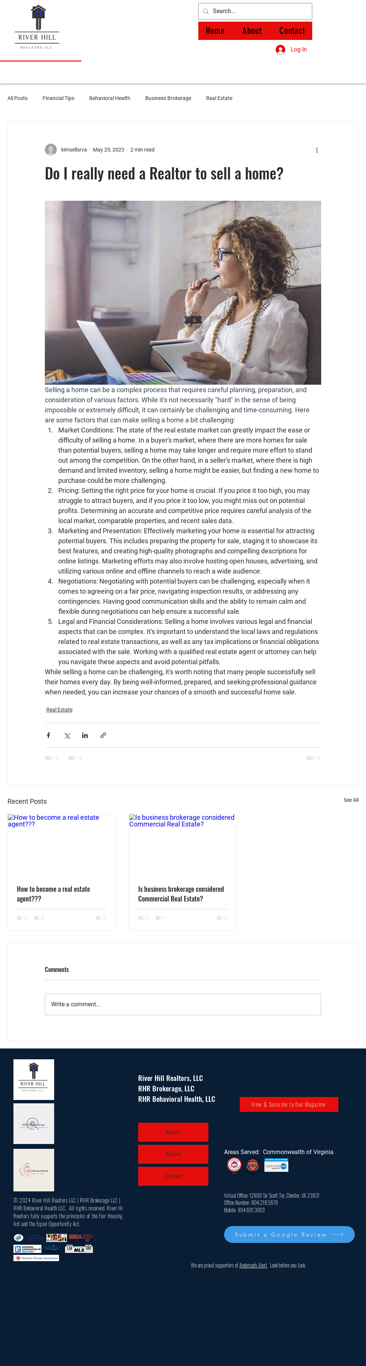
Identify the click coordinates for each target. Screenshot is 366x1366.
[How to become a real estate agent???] (62, 844)
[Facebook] (93, 11)
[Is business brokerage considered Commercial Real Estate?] (183, 844)
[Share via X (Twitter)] (66, 735)
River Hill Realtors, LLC (170, 1077)
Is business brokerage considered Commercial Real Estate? (181, 893)
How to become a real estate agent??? (53, 893)
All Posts (17, 98)
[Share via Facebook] (48, 735)
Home (173, 1132)
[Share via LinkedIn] (85, 735)
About (173, 1154)
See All (351, 800)
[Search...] (254, 11)
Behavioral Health (109, 98)
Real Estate (219, 98)
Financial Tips (58, 98)
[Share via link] (103, 735)
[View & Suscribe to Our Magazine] (289, 1104)
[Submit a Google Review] (289, 1234)
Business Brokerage (168, 98)
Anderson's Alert (253, 1265)
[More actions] (316, 149)
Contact (173, 1176)
